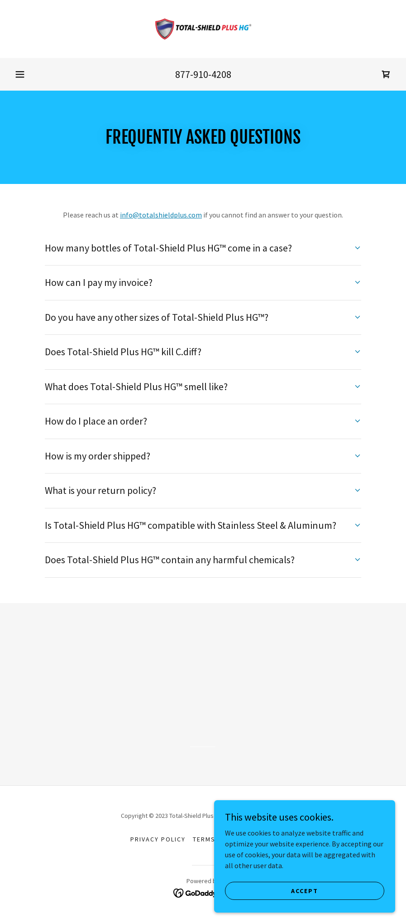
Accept (304, 890)
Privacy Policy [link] (158, 839)
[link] (203, 29)
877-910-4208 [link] (203, 74)
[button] (20, 74)
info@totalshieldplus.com (161, 214)
